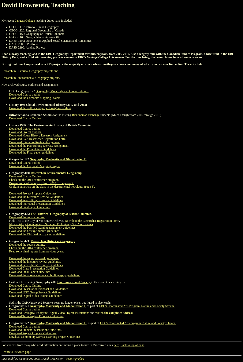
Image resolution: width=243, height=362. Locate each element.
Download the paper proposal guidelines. (34, 258)
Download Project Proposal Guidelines (32, 193)
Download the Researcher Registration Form (92, 220)
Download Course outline (24, 94)
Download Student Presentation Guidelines (35, 329)
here (116, 345)
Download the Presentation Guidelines (32, 149)
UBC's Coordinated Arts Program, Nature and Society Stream (137, 306)
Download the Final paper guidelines (31, 152)
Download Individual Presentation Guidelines (37, 203)
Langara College (25, 20)
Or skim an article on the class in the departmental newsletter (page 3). (52, 186)
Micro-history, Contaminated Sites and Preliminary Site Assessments (51, 224)
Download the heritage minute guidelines (34, 231)
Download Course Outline (25, 118)
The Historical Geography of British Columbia (61, 213)
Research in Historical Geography (53, 241)
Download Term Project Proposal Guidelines (36, 316)
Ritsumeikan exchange (85, 115)
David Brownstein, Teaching (38, 5)
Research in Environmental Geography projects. (31, 77)
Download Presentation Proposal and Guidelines (38, 289)
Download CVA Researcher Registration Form (37, 138)
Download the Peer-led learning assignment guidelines (42, 227)
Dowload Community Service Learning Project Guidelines (44, 336)
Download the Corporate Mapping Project (34, 98)
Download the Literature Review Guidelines (36, 196)
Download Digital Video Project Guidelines (35, 295)
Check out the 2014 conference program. (34, 179)
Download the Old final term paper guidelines (37, 234)
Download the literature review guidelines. (35, 261)
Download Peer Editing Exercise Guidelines (36, 200)
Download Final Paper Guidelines (29, 207)
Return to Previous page (16, 351)
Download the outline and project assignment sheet (40, 108)
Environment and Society (73, 282)
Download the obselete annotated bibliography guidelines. (44, 275)
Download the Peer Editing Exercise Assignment (38, 145)
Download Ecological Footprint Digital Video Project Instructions (49, 312)
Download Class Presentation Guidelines (34, 268)
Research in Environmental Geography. (56, 173)
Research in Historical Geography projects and (30, 71)
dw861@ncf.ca (75, 358)
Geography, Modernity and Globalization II (62, 91)
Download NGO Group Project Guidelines (35, 292)
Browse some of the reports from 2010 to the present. (41, 183)
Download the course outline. (27, 217)
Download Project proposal (25, 132)
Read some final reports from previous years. (36, 251)
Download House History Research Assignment (38, 135)
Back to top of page (132, 345)
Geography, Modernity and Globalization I (57, 306)
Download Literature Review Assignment (34, 142)
